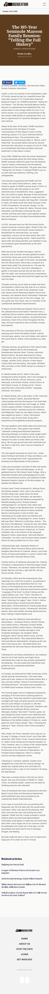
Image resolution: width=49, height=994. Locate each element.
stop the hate (24, 949)
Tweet (21, 82)
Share (8, 82)
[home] (16, 4)
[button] (44, 4)
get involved (24, 960)
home (24, 939)
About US (24, 944)
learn (24, 954)
